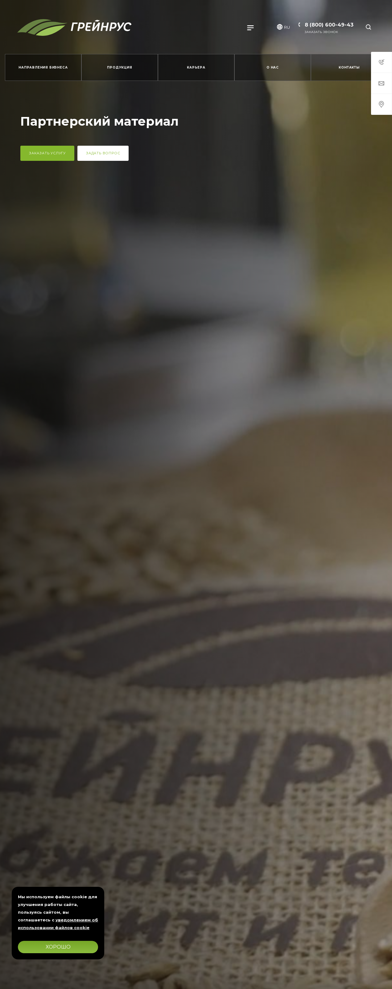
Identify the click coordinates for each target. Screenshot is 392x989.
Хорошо (58, 947)
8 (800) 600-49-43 (329, 25)
